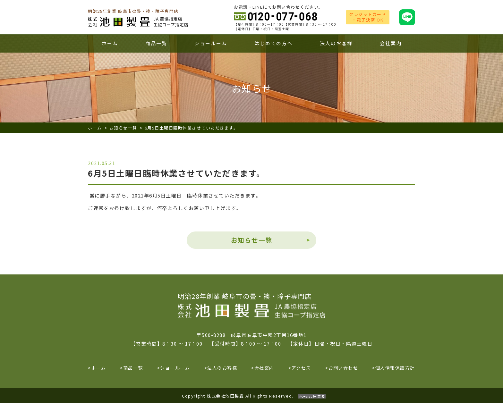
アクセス (301, 368)
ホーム (110, 43)
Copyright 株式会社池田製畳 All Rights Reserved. (251, 396)
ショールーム (210, 43)
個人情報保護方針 (395, 368)
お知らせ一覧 (123, 128)
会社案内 (391, 43)
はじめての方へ (273, 43)
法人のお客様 (336, 43)
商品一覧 (156, 43)
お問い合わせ (343, 368)
